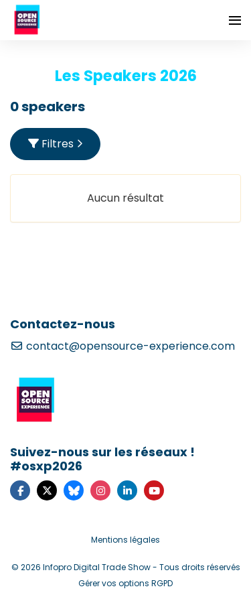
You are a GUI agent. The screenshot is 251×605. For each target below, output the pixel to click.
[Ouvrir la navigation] (235, 20)
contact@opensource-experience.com (122, 346)
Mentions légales (125, 539)
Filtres (55, 143)
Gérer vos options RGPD (125, 583)
